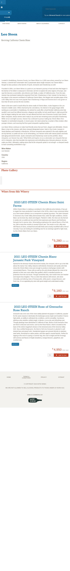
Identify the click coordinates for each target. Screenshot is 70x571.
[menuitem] (7, 12)
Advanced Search (54, 15)
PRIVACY (44, 377)
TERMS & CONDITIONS (26, 377)
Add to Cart (61, 246)
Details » (15, 235)
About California (42, 23)
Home (9, 377)
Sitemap (61, 377)
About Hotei (21, 23)
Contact (61, 23)
